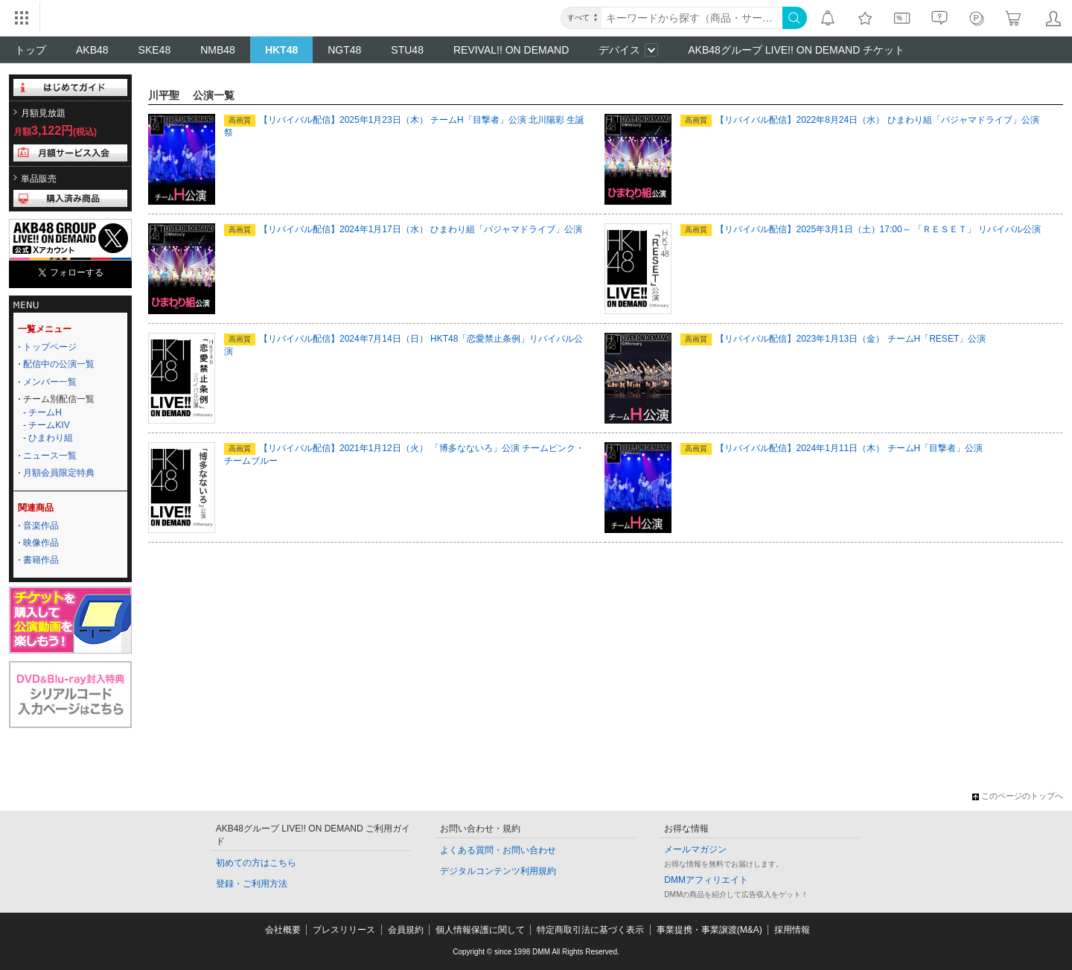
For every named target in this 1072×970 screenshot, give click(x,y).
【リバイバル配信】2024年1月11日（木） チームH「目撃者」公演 (831, 448)
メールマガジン (695, 849)
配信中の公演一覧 (59, 364)
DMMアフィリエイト (706, 880)
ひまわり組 (50, 438)
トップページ (50, 347)
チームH (45, 412)
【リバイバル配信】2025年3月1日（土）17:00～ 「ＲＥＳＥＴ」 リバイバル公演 (860, 229)
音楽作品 (41, 525)
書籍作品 (41, 560)
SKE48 (154, 50)
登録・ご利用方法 (251, 883)
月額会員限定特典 (59, 473)
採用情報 (792, 930)
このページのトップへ (1017, 795)
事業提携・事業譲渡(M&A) (709, 930)
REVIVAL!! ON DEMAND (511, 50)
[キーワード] (692, 18)
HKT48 (281, 50)
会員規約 (406, 930)
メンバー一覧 (50, 382)
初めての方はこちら (256, 863)
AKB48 (92, 50)
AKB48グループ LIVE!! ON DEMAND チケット (796, 50)
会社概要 (283, 930)
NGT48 (344, 50)
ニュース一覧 (50, 455)
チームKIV (48, 425)
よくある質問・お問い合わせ (498, 850)
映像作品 (41, 542)
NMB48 (217, 50)
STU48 (407, 50)
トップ (30, 50)
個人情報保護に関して (480, 930)
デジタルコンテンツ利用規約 (498, 871)
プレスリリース (344, 930)
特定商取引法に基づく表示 (590, 930)
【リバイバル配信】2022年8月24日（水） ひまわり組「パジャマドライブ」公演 (859, 120)
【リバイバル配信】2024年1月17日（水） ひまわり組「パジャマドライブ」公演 (403, 229)
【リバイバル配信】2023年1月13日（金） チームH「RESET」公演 (833, 339)
